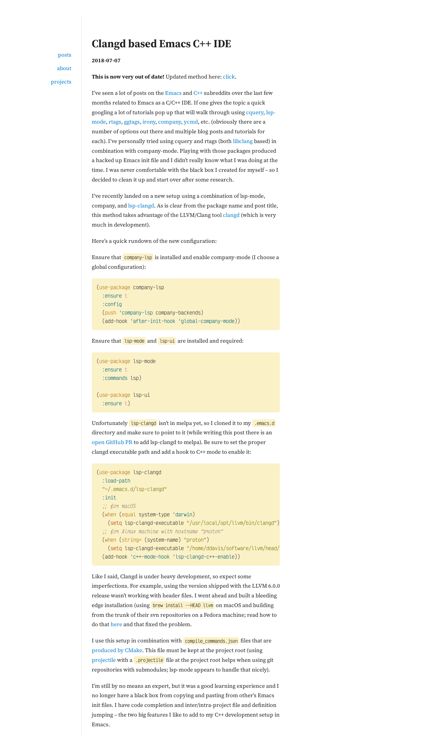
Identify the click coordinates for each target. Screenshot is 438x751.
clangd (231, 215)
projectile (104, 660)
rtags (115, 121)
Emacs (173, 93)
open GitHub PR (112, 442)
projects (61, 81)
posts (64, 55)
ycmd (191, 121)
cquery (254, 112)
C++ (198, 93)
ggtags (132, 121)
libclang (243, 141)
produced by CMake (117, 650)
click (229, 76)
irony (148, 121)
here (116, 624)
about (64, 68)
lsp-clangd (141, 205)
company (169, 121)
